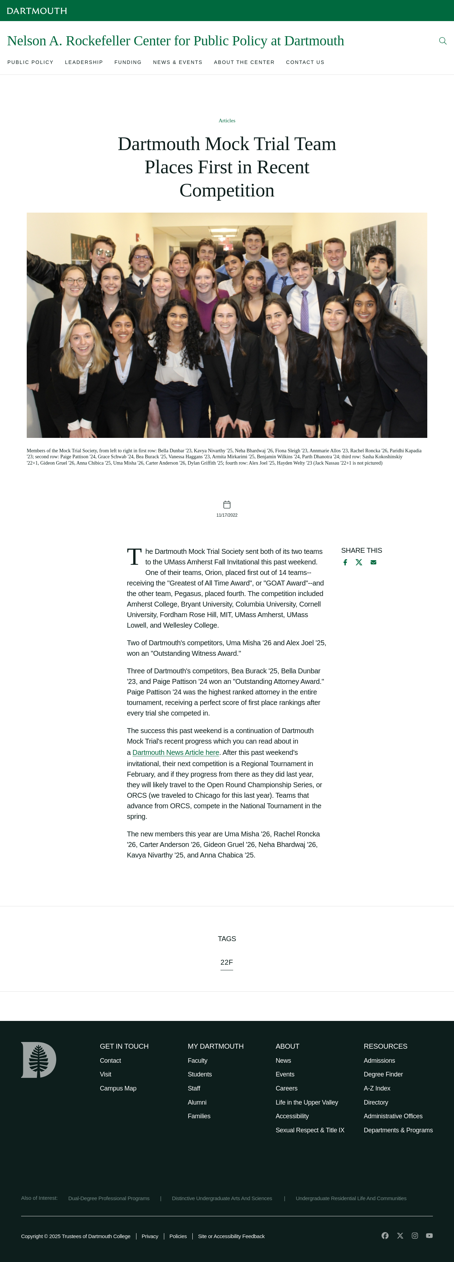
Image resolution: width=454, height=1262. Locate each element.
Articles (227, 120)
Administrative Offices (393, 1116)
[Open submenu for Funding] (128, 64)
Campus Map (118, 1088)
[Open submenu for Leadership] (84, 64)
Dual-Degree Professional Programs (108, 1198)
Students (200, 1074)
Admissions (379, 1060)
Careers (287, 1088)
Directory (376, 1102)
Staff (194, 1088)
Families (199, 1116)
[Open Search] (443, 41)
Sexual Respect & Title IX (310, 1130)
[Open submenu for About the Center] (244, 64)
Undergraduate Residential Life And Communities (351, 1198)
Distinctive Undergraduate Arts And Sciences (223, 1198)
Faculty (197, 1060)
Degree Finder (383, 1074)
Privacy (150, 1236)
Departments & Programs (398, 1130)
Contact (110, 1060)
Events (285, 1074)
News (283, 1060)
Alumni (197, 1102)
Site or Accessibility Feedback (231, 1236)
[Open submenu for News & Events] (178, 64)
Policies (178, 1236)
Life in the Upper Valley (307, 1102)
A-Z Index (377, 1088)
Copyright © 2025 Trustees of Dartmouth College (75, 1236)
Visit (105, 1074)
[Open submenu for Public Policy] (30, 64)
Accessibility (292, 1116)
